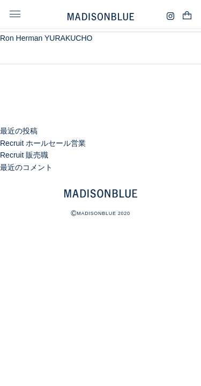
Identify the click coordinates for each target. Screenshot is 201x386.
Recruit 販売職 (24, 155)
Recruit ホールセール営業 (43, 143)
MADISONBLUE (100, 193)
